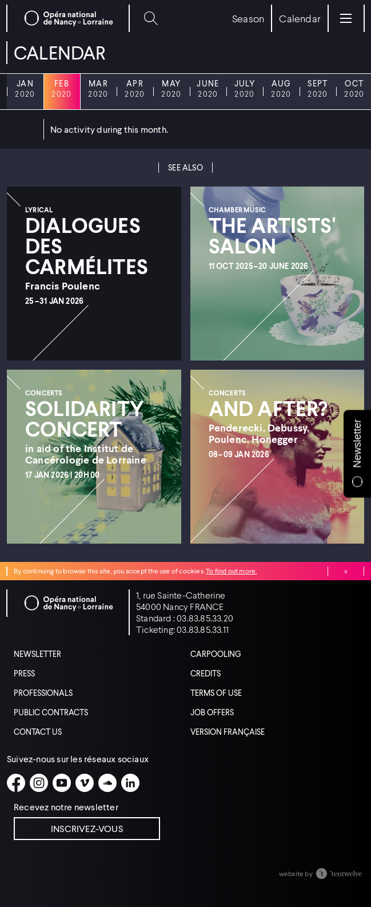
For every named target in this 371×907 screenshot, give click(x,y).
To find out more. (231, 571)
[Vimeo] (84, 783)
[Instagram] (39, 783)
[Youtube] (62, 783)
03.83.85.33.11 (203, 629)
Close (346, 571)
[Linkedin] (130, 783)
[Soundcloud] (107, 783)
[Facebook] (16, 783)
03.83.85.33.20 (205, 617)
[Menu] (346, 18)
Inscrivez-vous (87, 828)
